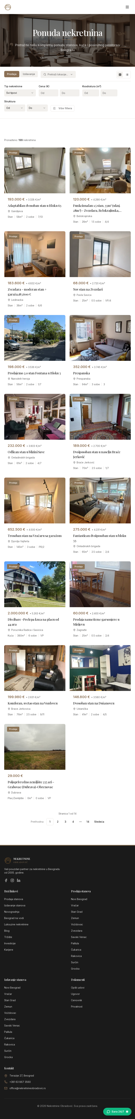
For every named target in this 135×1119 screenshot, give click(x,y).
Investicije (10, 943)
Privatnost (76, 1006)
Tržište (8, 937)
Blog (6, 930)
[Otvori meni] (127, 7)
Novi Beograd (79, 899)
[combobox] (58, 74)
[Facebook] (6, 880)
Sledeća (99, 821)
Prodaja (12, 74)
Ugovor (75, 993)
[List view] (127, 74)
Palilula (75, 943)
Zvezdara (76, 930)
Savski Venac (79, 937)
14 (87, 821)
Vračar (75, 905)
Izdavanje (29, 74)
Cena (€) (44, 86)
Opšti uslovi (77, 987)
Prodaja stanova (13, 899)
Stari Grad (76, 911)
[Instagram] (12, 880)
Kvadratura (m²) (91, 86)
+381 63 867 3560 (20, 1081)
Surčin (74, 962)
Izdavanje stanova (14, 905)
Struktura (9, 101)
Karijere (8, 949)
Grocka (75, 968)
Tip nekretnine (13, 86)
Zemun (75, 918)
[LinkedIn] (18, 880)
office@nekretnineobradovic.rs (27, 1088)
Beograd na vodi (14, 918)
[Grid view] (120, 74)
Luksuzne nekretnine (16, 924)
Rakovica (76, 955)
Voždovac (77, 924)
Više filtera (62, 108)
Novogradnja (11, 911)
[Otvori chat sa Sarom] (117, 1111)
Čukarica (76, 949)
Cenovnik (76, 1000)
